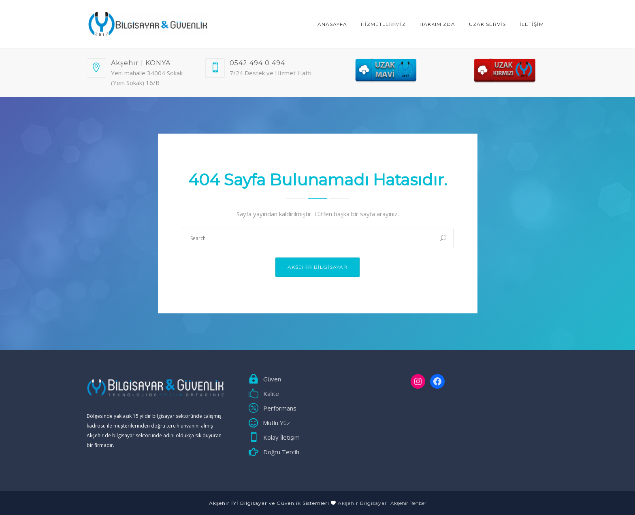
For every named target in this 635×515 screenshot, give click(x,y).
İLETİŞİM (532, 24)
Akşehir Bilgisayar (317, 267)
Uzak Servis (487, 24)
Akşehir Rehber (408, 503)
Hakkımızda (437, 24)
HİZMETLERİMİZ (383, 24)
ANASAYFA (332, 24)
